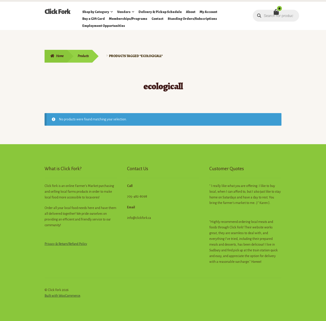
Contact (157, 19)
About (190, 12)
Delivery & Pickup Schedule (160, 12)
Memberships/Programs (128, 19)
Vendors (124, 12)
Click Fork (57, 11)
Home (60, 56)
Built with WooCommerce (62, 295)
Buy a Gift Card (93, 19)
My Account (208, 12)
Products (83, 56)
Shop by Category (95, 12)
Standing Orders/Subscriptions (192, 19)
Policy (82, 244)
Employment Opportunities (103, 26)
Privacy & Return (56, 244)
